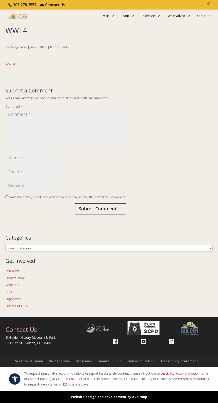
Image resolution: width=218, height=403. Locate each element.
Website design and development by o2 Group (109, 397)
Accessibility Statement (179, 361)
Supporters (13, 299)
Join (118, 361)
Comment (14, 106)
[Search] (209, 3)
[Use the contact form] (52, 4)
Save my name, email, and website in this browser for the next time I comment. (67, 197)
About (201, 16)
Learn (125, 16)
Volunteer (12, 285)
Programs (84, 361)
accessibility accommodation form (182, 373)
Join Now (12, 271)
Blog (8, 292)
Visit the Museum (29, 361)
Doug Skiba (18, 47)
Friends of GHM (17, 306)
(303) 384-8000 (67, 379)
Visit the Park (59, 361)
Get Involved (176, 16)
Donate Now (15, 278)
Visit (106, 16)
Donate (103, 361)
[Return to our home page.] (18, 16)
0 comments (59, 47)
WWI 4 (10, 64)
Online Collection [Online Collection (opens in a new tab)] (140, 361)
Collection (148, 16)
